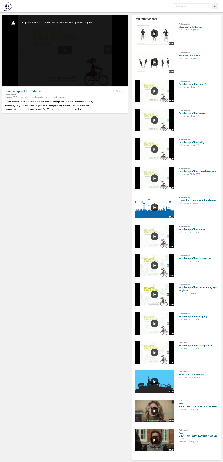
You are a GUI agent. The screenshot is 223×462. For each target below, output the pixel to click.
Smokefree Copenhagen (191, 374)
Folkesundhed (10, 95)
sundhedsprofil (52, 97)
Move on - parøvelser (190, 55)
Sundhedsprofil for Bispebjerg (194, 316)
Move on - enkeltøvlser (190, 27)
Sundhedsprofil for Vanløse (193, 113)
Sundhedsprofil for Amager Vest (195, 345)
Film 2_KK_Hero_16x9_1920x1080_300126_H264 (198, 436)
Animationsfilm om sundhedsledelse (198, 200)
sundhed (40, 97)
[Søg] (215, 6)
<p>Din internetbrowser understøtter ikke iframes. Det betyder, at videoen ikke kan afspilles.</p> (65, 50)
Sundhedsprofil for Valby (192, 142)
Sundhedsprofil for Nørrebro (193, 229)
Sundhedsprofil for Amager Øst (195, 258)
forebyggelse (23, 97)
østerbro (62, 97)
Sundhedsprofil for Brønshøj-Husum (197, 171)
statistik (33, 97)
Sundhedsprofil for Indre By (193, 84)
